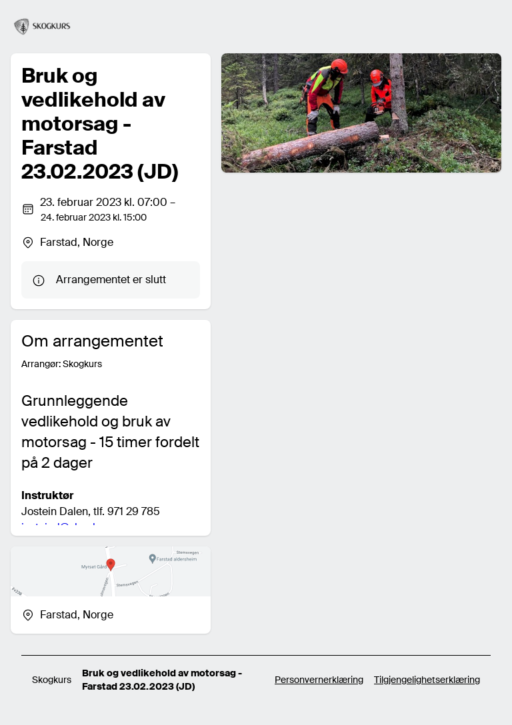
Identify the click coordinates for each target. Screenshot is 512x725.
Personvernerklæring (319, 680)
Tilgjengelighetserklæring (427, 680)
